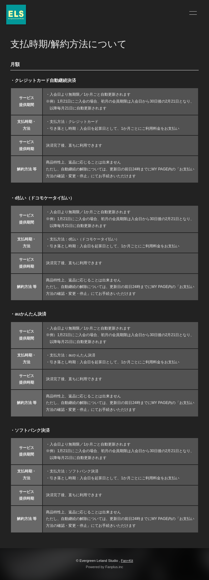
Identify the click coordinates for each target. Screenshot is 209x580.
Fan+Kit (127, 560)
